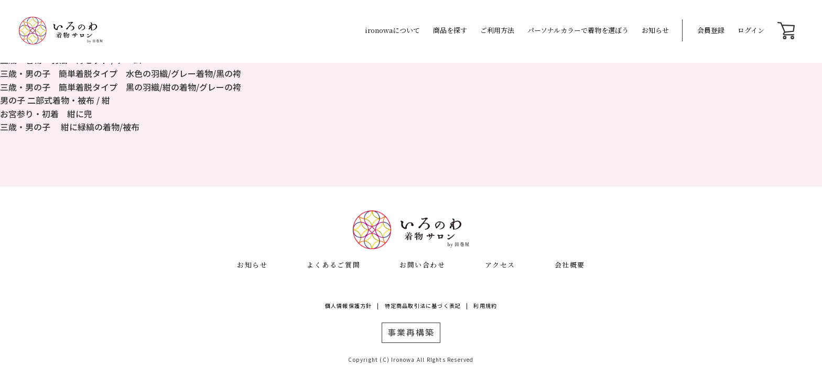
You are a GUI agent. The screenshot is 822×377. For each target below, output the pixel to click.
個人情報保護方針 (348, 305)
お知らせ (655, 30)
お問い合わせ (422, 265)
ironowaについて (392, 30)
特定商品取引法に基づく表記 (423, 305)
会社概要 (570, 265)
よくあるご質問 (333, 265)
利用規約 (485, 305)
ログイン (751, 30)
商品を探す (450, 30)
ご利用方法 (497, 30)
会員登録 (710, 30)
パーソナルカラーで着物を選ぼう (578, 30)
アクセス (500, 265)
